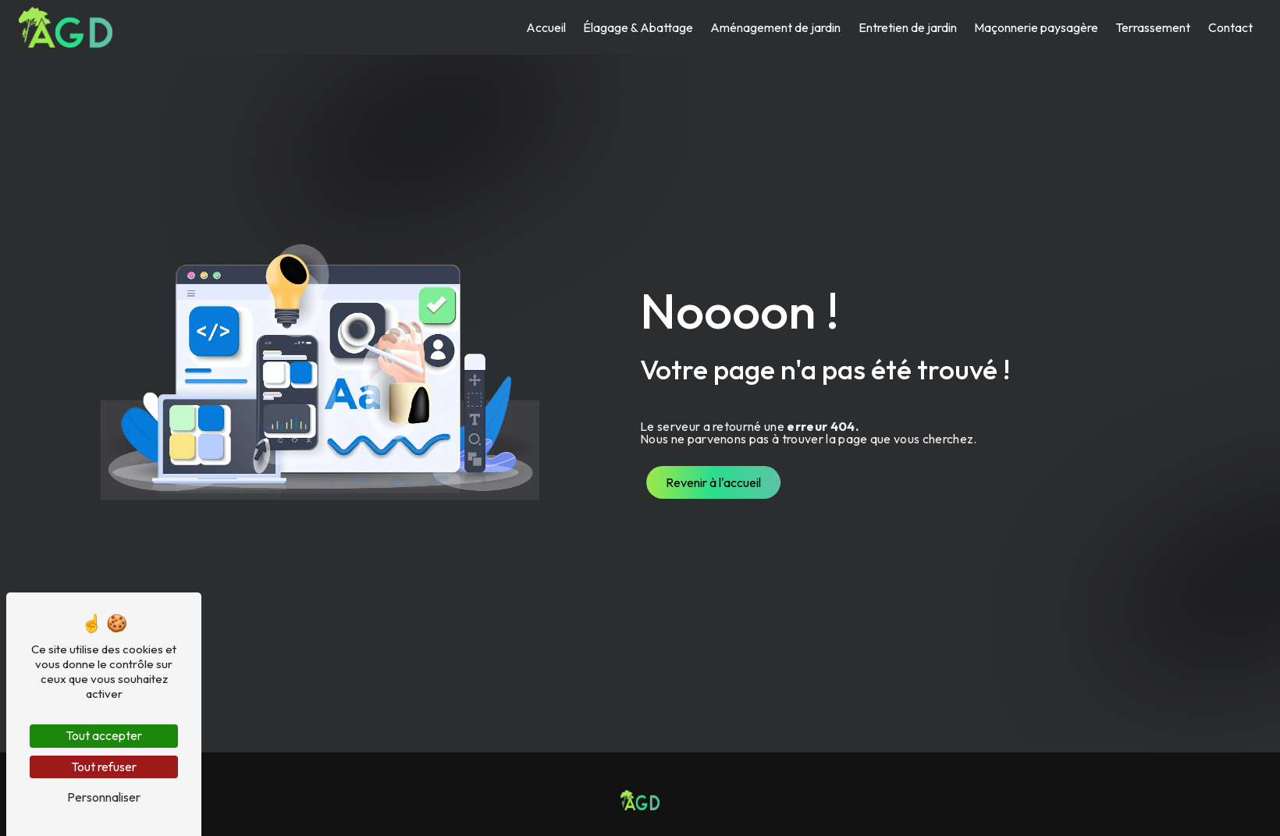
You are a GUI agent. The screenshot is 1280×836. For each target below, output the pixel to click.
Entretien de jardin (908, 27)
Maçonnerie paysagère (1036, 27)
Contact (1230, 27)
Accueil (546, 27)
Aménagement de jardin (775, 27)
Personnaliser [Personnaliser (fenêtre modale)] (103, 797)
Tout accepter (104, 735)
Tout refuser (104, 766)
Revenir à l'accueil (713, 482)
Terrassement (1152, 27)
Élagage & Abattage (638, 27)
